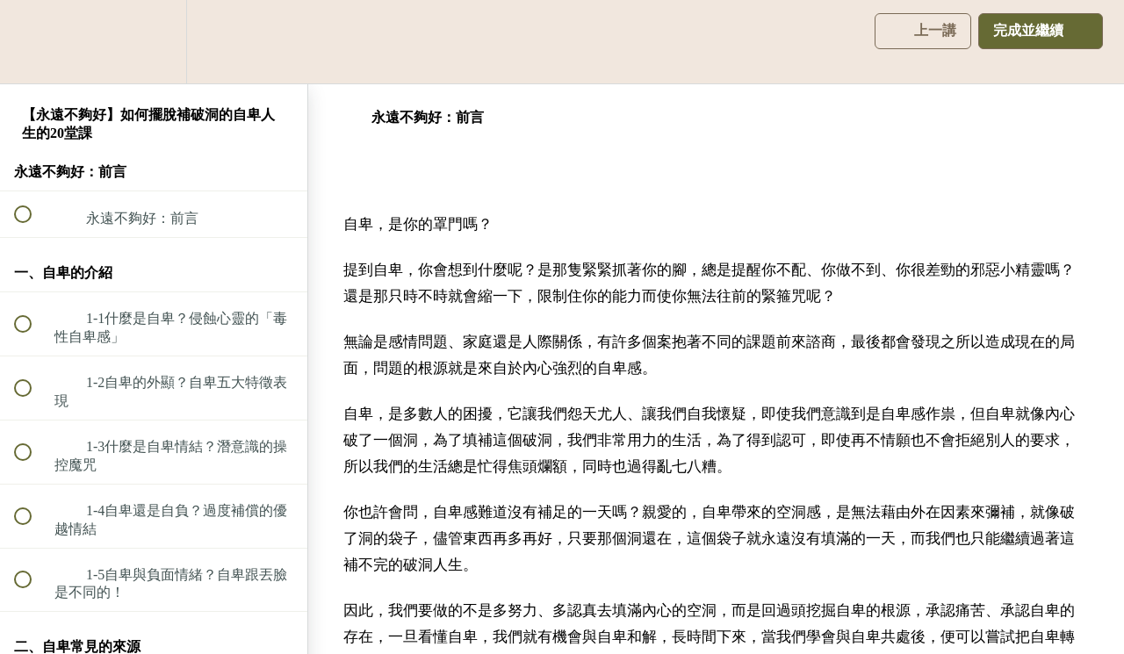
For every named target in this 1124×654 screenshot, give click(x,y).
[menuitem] (153, 41)
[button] (32, 41)
